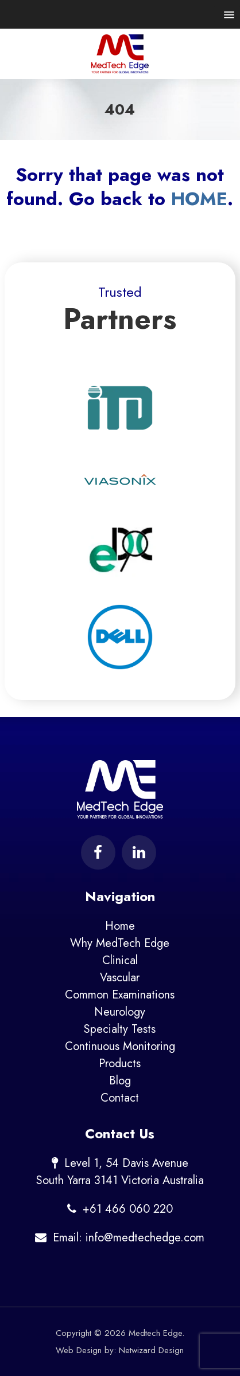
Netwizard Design (151, 1350)
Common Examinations (120, 994)
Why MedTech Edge (119, 943)
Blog (120, 1080)
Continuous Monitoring (120, 1046)
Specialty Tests (120, 1029)
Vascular (120, 977)
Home (120, 926)
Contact (119, 1098)
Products (120, 1063)
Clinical (120, 960)
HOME (199, 199)
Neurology (119, 1012)
